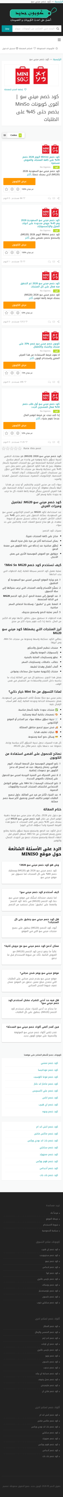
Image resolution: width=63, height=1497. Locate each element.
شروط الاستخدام (50, 1225)
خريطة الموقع (52, 1219)
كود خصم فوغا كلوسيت (46, 1077)
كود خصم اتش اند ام (47, 1126)
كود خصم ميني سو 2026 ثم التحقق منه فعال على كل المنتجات (40, 285)
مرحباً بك (54, 1213)
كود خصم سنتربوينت (49, 1255)
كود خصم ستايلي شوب (47, 1303)
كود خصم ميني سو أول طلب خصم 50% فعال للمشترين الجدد (41, 405)
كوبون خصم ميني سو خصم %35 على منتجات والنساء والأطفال (39, 345)
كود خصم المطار (51, 1326)
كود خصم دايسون (50, 1297)
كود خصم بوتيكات (50, 1285)
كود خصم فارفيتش (49, 1385)
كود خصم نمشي (49, 1063)
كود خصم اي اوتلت (49, 1344)
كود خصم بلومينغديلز (48, 1291)
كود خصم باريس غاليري (47, 1279)
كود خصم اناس (50, 1097)
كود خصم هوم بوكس (47, 1161)
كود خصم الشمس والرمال (46, 1332)
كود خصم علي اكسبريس (45, 1091)
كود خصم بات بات (49, 1175)
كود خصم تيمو (51, 1261)
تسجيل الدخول (10, 48)
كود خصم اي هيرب (48, 1104)
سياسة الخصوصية (50, 1231)
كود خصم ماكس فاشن (46, 1133)
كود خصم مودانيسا (48, 1070)
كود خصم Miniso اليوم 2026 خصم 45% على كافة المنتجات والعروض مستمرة (41, 160)
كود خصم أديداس (49, 1168)
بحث (7, 29)
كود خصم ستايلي (49, 1147)
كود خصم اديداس (50, 1267)
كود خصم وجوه (50, 1111)
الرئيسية (57, 59)
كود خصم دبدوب (50, 1368)
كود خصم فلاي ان (50, 1391)
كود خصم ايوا (52, 1273)
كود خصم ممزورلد (49, 1154)
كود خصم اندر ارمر (50, 1338)
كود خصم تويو (51, 1356)
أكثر (29, 174)
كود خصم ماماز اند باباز (46, 1084)
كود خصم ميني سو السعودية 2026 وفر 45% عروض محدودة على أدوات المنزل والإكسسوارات (40, 223)
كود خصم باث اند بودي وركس (43, 1140)
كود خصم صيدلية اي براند (46, 1374)
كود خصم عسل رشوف (48, 1379)
